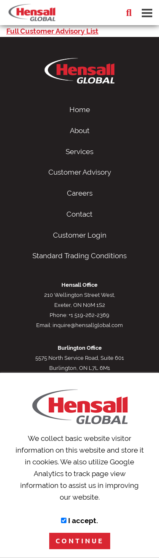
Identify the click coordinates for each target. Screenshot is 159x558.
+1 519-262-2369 (89, 315)
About (80, 130)
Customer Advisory (79, 172)
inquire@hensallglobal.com (88, 325)
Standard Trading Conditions (79, 255)
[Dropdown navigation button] (146, 12)
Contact (79, 214)
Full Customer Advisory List (52, 31)
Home (79, 109)
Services (79, 151)
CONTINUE (80, 541)
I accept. (79, 520)
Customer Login (79, 235)
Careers (80, 193)
